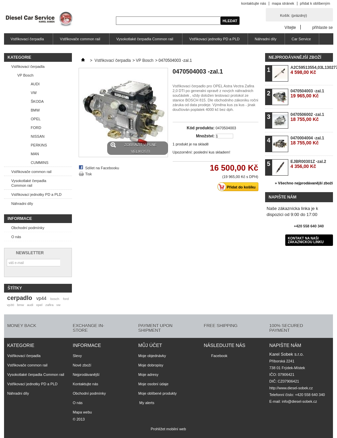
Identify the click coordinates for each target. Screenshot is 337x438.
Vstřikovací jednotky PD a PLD (214, 39)
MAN (35, 154)
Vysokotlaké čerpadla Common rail (144, 41)
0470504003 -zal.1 (307, 93)
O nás (16, 237)
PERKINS (39, 145)
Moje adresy (148, 375)
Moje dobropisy (151, 365)
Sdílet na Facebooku (102, 168)
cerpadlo (19, 298)
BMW (35, 110)
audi (30, 305)
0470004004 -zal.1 (307, 140)
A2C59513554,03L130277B (312, 70)
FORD (36, 128)
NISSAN (38, 136)
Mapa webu (82, 412)
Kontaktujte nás (85, 384)
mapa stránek (283, 3)
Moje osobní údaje (153, 384)
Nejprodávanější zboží (295, 57)
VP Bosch (25, 75)
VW (34, 93)
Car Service (301, 39)
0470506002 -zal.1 (307, 117)
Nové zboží (82, 365)
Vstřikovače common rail (79, 41)
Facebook (219, 356)
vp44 (41, 298)
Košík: (293, 15)
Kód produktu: (201, 128)
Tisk (88, 174)
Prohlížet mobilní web (168, 429)
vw (58, 305)
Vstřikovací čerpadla (26, 41)
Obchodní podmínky (27, 228)
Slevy (77, 356)
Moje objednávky (152, 356)
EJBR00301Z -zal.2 (308, 164)
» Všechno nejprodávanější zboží (304, 183)
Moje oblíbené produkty (157, 393)
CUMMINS (40, 163)
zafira (49, 305)
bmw (20, 305)
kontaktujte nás (253, 3)
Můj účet (150, 345)
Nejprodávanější (86, 375)
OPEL (36, 119)
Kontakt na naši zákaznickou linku (306, 240)
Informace (20, 218)
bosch (54, 299)
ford (66, 299)
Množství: (205, 136)
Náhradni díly (266, 39)
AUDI (35, 84)
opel (39, 305)
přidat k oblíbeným (315, 3)
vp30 (10, 305)
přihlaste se (322, 27)
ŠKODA (37, 101)
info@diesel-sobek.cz (299, 401)
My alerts (146, 403)
